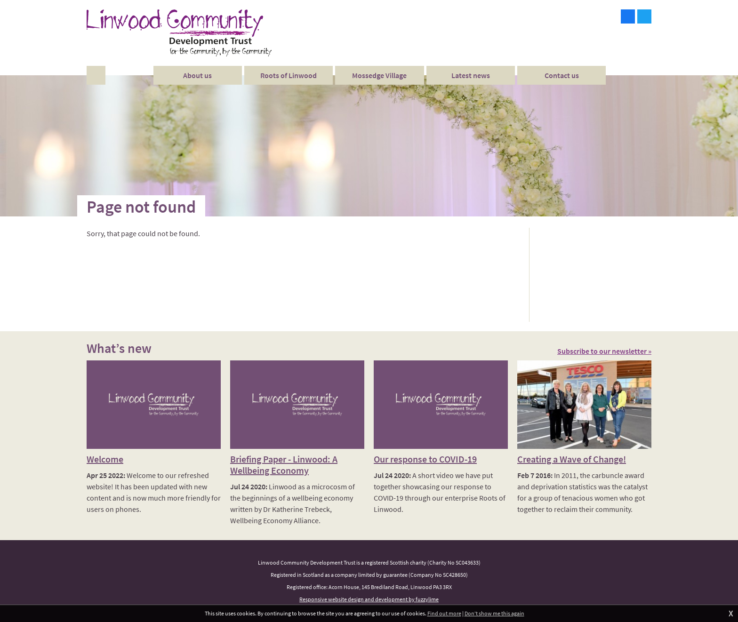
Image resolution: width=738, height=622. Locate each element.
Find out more (444, 613)
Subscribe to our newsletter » (604, 351)
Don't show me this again (494, 613)
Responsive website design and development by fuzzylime (369, 599)
